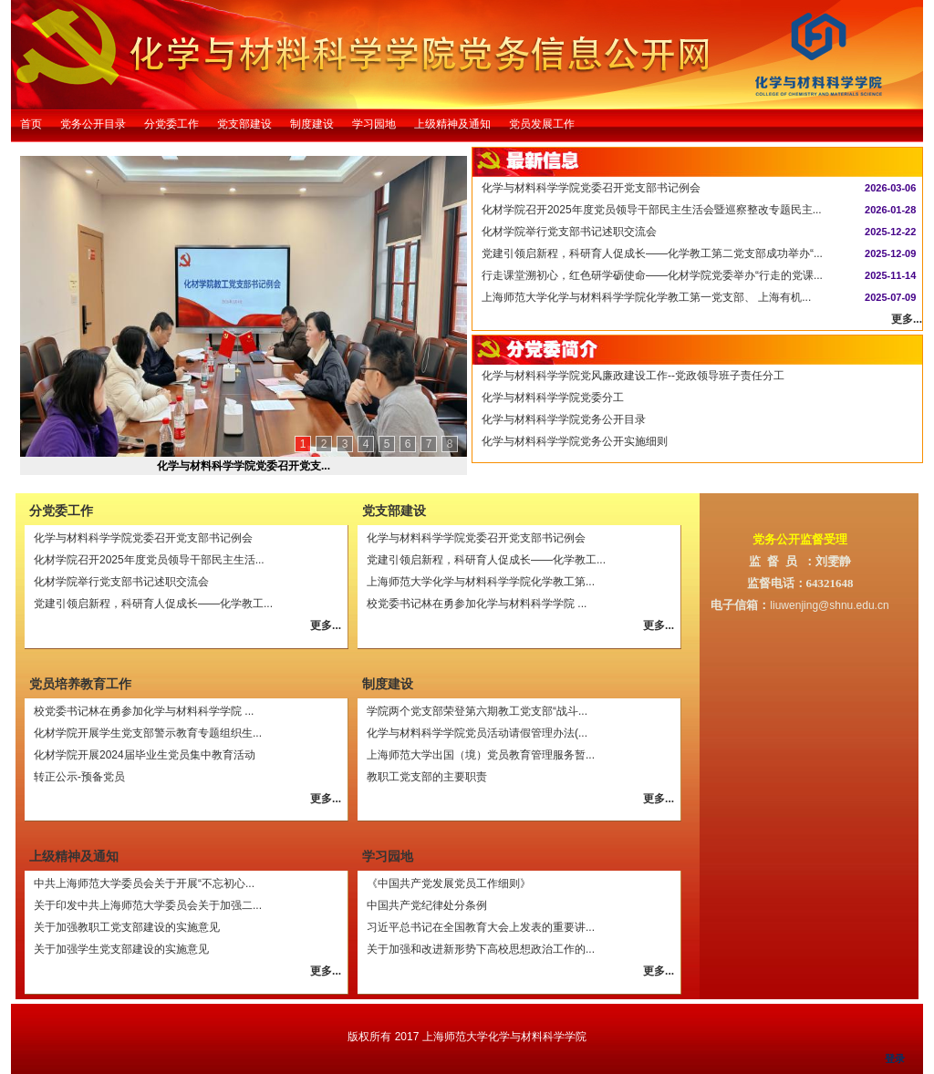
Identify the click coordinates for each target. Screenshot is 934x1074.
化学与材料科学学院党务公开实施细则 (575, 441)
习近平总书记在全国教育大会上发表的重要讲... (481, 927)
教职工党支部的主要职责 (427, 776)
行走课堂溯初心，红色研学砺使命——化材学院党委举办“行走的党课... (652, 275)
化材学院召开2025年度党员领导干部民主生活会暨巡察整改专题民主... (652, 209)
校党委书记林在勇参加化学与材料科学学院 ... (476, 603)
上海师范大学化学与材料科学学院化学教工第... (481, 581)
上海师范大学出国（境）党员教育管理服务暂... (481, 755)
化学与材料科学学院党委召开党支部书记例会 (591, 187)
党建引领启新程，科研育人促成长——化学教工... (153, 603)
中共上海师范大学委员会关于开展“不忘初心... (144, 883)
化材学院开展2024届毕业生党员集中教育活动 (144, 755)
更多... (906, 319)
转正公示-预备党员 (79, 776)
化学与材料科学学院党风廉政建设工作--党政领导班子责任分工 (633, 375)
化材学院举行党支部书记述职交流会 (569, 231)
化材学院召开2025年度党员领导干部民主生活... (149, 559)
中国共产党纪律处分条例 (427, 905)
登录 (895, 1058)
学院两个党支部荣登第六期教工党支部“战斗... (477, 711)
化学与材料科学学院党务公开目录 (564, 419)
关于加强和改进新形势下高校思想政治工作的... (481, 949)
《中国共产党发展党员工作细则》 (449, 883)
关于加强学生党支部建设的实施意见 (121, 949)
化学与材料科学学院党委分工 (553, 397)
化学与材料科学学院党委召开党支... (243, 466)
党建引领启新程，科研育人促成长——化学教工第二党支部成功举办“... (652, 253)
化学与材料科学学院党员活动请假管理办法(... (477, 733)
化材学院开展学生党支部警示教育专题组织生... (148, 733)
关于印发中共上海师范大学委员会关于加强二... (148, 905)
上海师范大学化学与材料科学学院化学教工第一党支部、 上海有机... (646, 297)
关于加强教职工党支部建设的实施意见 (127, 927)
